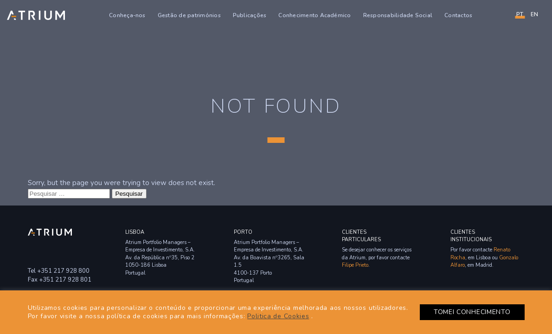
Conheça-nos (127, 15)
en (534, 14)
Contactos (458, 15)
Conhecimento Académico (314, 15)
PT (519, 14)
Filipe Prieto (355, 265)
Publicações (250, 15)
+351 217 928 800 (63, 271)
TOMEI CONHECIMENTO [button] (472, 312)
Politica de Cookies (278, 316)
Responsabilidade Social (398, 15)
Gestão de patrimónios (189, 15)
